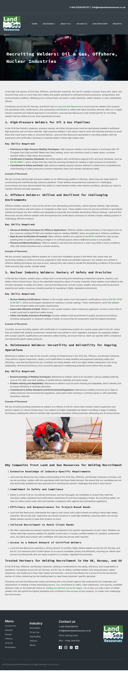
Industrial (9, 630)
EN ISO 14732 (115, 299)
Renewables (10, 647)
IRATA (91, 236)
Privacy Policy (53, 664)
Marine (33, 645)
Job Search (48, 24)
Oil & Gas (9, 643)
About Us (65, 24)
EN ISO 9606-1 (17, 162)
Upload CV (82, 24)
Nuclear (8, 634)
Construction (10, 626)
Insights (117, 24)
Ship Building (35, 636)
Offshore (9, 638)
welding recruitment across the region (64, 588)
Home (34, 24)
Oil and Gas (34, 632)
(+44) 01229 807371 (79, 7)
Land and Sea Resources (69, 106)
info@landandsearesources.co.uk (108, 7)
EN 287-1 (17, 302)
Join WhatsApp (100, 24)
